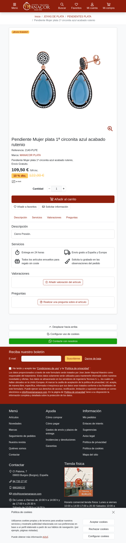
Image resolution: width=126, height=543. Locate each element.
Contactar (14, 454)
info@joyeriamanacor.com (34, 392)
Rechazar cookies (99, 529)
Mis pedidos (89, 417)
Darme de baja (93, 358)
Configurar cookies (98, 536)
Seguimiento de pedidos (22, 436)
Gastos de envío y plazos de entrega (61, 431)
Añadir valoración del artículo (63, 282)
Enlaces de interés (93, 423)
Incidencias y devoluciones (60, 439)
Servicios (37, 217)
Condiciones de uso (48, 368)
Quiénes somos (17, 448)
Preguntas (72, 217)
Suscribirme (73, 358)
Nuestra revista (17, 442)
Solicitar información (55, 206)
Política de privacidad (77, 368)
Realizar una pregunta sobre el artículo (63, 302)
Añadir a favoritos (25, 206)
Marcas (13, 429)
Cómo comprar (54, 417)
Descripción (20, 217)
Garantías (51, 446)
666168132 (19, 487)
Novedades (15, 423)
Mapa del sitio (90, 454)
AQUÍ (45, 537)
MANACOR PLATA (30, 155)
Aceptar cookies (98, 522)
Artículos (14, 417)
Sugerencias (90, 429)
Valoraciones (54, 217)
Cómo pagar (52, 423)
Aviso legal (89, 436)
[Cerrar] (113, 512)
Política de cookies (93, 448)
